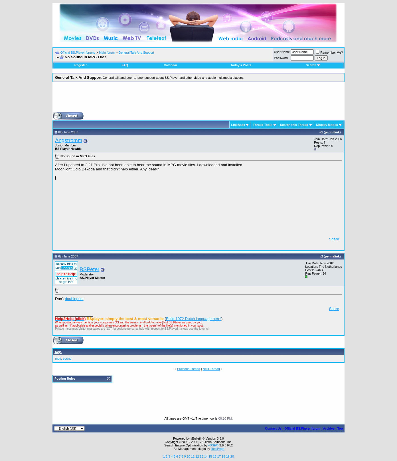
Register (80, 65)
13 (201, 456)
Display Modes (327, 124)
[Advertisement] (198, 99)
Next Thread (211, 369)
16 (214, 456)
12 (197, 456)
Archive (329, 428)
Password (281, 58)
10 (188, 456)
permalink (332, 132)
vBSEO (213, 445)
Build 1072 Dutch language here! (193, 319)
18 (223, 456)
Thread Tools (262, 124)
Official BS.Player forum (302, 428)
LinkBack (238, 124)
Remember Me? (329, 52)
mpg (58, 358)
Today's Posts (240, 65)
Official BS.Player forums (77, 52)
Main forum (107, 52)
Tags (58, 352)
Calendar (170, 65)
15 (210, 456)
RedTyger (217, 448)
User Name (282, 52)
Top (340, 428)
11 (193, 456)
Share (334, 239)
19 (227, 456)
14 (206, 456)
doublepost (74, 299)
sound (67, 358)
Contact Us (273, 428)
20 (232, 456)
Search (313, 65)
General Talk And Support (136, 52)
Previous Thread (188, 369)
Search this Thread (294, 124)
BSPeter (89, 269)
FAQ (124, 65)
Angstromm (68, 140)
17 (219, 456)
